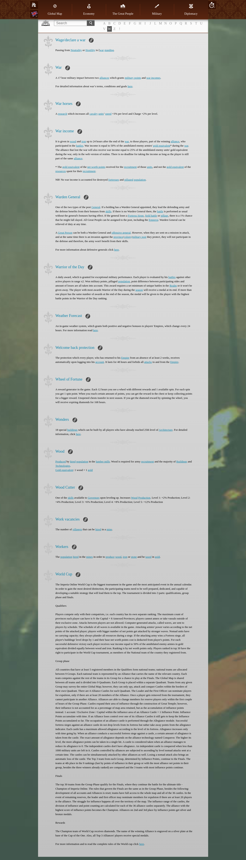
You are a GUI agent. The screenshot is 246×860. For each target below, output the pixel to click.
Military (157, 9)
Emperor (153, 219)
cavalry (94, 113)
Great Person (65, 232)
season (139, 289)
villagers (77, 529)
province (118, 236)
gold (90, 470)
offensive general (121, 232)
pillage (164, 215)
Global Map (55, 9)
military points (133, 77)
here (130, 86)
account (99, 362)
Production (144, 497)
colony (127, 236)
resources (60, 171)
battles (79, 145)
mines (89, 556)
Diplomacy (191, 9)
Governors (94, 497)
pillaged (128, 179)
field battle (151, 215)
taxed (148, 556)
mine (109, 529)
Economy (89, 9)
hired (73, 461)
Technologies (62, 465)
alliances (104, 77)
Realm (173, 285)
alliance (175, 141)
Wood (134, 497)
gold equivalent (161, 145)
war (102, 50)
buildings (72, 429)
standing (109, 50)
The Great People (122, 9)
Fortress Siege (136, 215)
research (62, 113)
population (140, 179)
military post (139, 236)
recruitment (130, 166)
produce (110, 556)
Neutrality (76, 50)
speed (108, 113)
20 (211, 5)
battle (160, 211)
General (95, 207)
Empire (125, 357)
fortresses (113, 179)
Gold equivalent (64, 470)
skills (108, 211)
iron (83, 141)
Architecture (166, 429)
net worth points (96, 166)
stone (134, 556)
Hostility (90, 50)
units (101, 113)
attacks (148, 362)
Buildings (181, 461)
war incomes (153, 77)
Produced (60, 461)
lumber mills (103, 461)
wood (73, 141)
